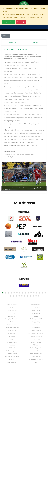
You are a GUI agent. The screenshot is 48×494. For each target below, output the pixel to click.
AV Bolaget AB (11, 310)
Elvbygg (35, 316)
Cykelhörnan (12, 316)
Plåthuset (36, 345)
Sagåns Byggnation (36, 348)
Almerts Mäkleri (36, 304)
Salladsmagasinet (12, 351)
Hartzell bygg (36, 327)
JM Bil (12, 339)
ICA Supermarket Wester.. (36, 333)
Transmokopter (36, 356)
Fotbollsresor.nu (36, 325)
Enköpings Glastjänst (12, 319)
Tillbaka (6, 36)
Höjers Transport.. (36, 330)
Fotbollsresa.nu (12, 325)
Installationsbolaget (36, 336)
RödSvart (12, 348)
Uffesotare (12, 359)
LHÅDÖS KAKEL (36, 342)
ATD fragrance (36, 307)
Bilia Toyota (36, 310)
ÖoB (36, 362)
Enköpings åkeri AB (36, 319)
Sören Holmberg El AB (36, 354)
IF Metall (12, 336)
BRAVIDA (12, 313)
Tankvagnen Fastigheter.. (12, 356)
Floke (12, 322)
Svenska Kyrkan (12, 354)
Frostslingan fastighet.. (12, 327)
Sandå (36, 351)
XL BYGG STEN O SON (36, 359)
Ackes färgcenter (12, 304)
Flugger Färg (36, 322)
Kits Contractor (12, 342)
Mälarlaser (12, 345)
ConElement (36, 313)
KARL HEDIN (36, 339)
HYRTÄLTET (12, 333)
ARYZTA (12, 307)
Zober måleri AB (12, 362)
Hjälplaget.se (12, 330)
